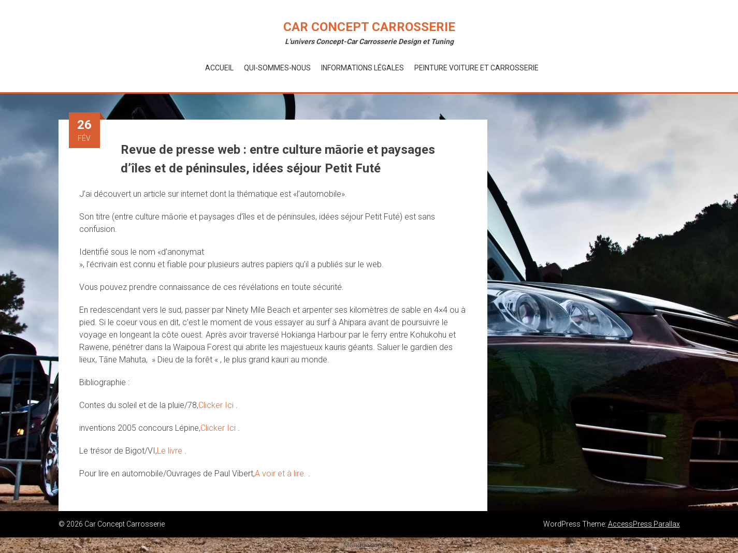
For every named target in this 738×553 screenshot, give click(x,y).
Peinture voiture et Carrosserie (476, 68)
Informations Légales (362, 68)
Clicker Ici (217, 405)
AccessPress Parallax (644, 524)
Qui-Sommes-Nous (277, 68)
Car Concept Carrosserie (369, 27)
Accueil (219, 68)
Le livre (170, 451)
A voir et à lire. (281, 473)
